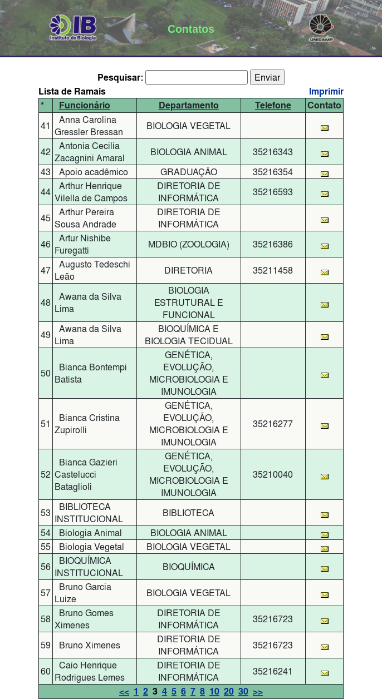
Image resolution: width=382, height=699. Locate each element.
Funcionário (84, 105)
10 (214, 691)
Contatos (191, 29)
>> (258, 691)
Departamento (189, 105)
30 (243, 691)
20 (229, 691)
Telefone (273, 105)
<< (124, 691)
